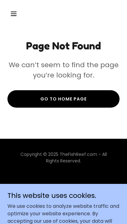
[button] (15, 13)
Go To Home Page (63, 99)
